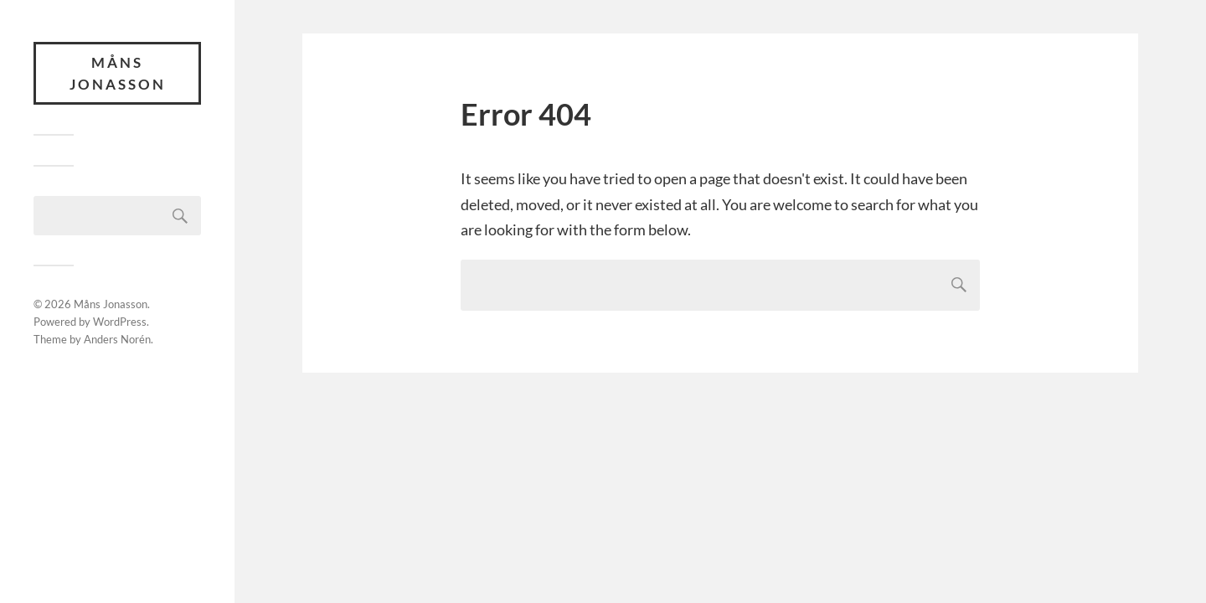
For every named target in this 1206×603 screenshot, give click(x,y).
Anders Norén (117, 339)
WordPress (120, 321)
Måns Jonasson (118, 73)
